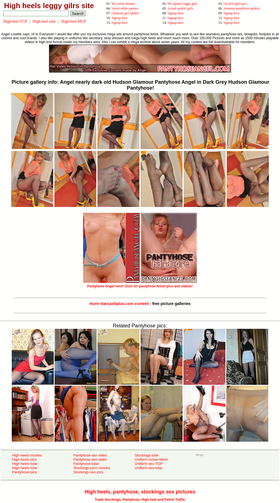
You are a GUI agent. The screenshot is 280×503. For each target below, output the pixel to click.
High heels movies (27, 455)
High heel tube (44, 21)
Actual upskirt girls (180, 8)
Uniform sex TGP (148, 464)
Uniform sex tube (148, 468)
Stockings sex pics (88, 472)
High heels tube (24, 464)
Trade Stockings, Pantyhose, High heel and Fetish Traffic (140, 500)
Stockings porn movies (91, 468)
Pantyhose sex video (90, 455)
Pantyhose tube (86, 464)
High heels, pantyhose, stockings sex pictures (140, 492)
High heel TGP (15, 21)
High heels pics (24, 459)
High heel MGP (73, 21)
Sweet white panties (124, 8)
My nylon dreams (123, 4)
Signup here (175, 13)
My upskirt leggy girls (182, 4)
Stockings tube (146, 455)
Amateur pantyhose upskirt (241, 8)
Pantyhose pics (24, 472)
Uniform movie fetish (151, 459)
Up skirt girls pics (235, 4)
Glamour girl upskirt (125, 13)
